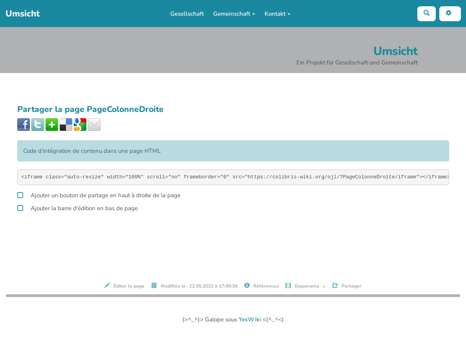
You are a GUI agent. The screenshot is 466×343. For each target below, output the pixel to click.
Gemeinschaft (234, 14)
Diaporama (305, 285)
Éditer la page (124, 285)
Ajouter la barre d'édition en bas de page (77, 207)
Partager (347, 285)
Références (261, 285)
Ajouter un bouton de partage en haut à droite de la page (99, 194)
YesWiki (250, 319)
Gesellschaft (187, 14)
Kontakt (278, 14)
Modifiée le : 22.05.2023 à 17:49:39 (195, 285)
